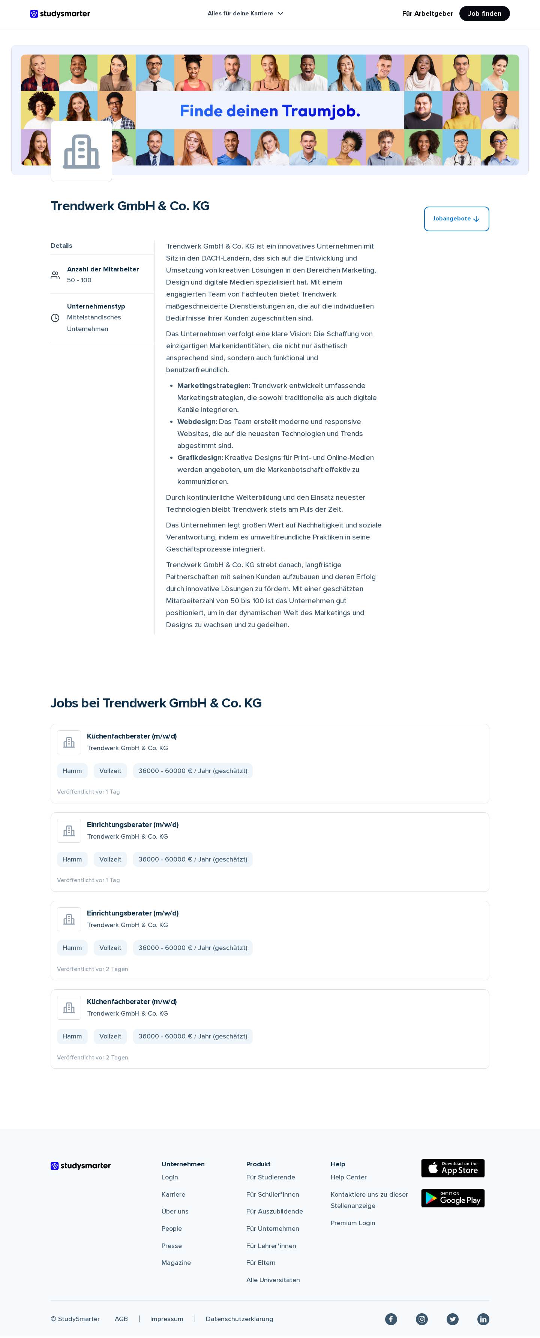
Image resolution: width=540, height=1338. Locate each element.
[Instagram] (422, 1320)
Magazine (176, 1264)
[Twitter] (453, 1320)
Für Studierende (270, 1179)
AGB (121, 1320)
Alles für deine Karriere (246, 13)
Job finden (484, 13)
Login (170, 1179)
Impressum (166, 1320)
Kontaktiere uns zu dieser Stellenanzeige (369, 1202)
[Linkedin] (483, 1320)
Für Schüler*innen (272, 1196)
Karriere (173, 1196)
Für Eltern (261, 1264)
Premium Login (353, 1224)
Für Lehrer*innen (271, 1247)
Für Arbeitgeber (427, 13)
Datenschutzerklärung (239, 1320)
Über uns (175, 1213)
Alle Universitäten (273, 1281)
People (172, 1230)
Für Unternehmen (272, 1230)
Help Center (349, 1179)
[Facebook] (391, 1320)
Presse (172, 1247)
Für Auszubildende (274, 1213)
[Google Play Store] (453, 1199)
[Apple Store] (453, 1169)
